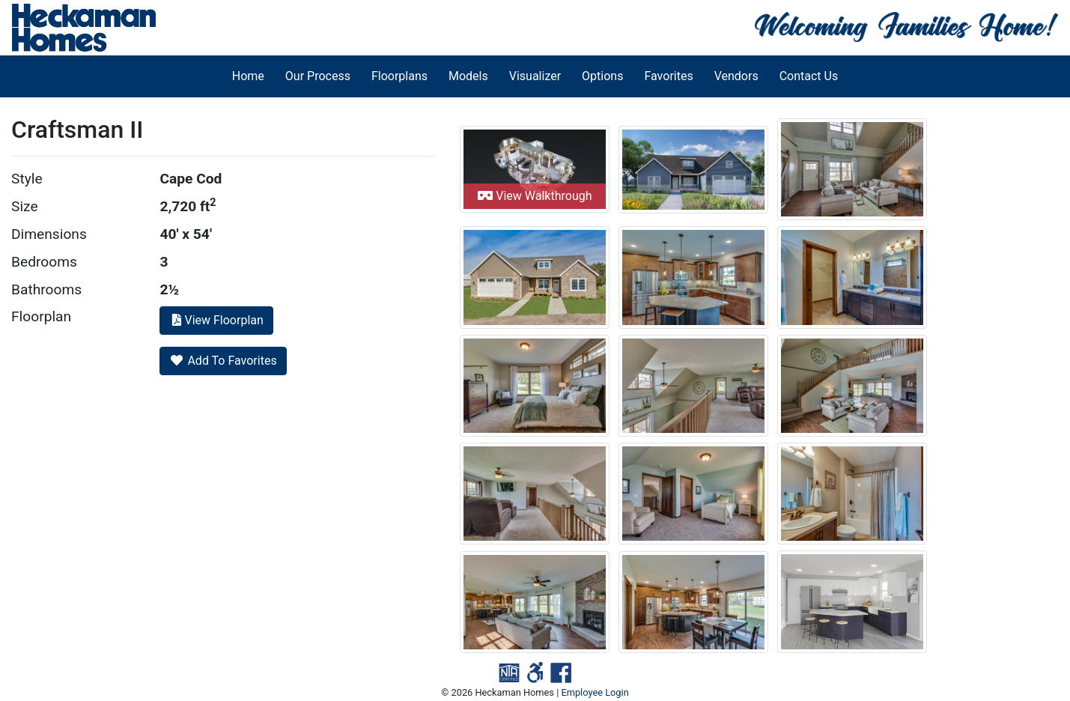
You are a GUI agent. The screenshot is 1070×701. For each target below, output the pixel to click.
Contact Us (809, 76)
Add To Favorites (222, 360)
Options (602, 76)
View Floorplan (216, 320)
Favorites (668, 76)
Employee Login (594, 692)
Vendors (736, 76)
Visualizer (535, 76)
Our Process (317, 76)
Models (468, 76)
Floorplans (399, 76)
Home (248, 76)
